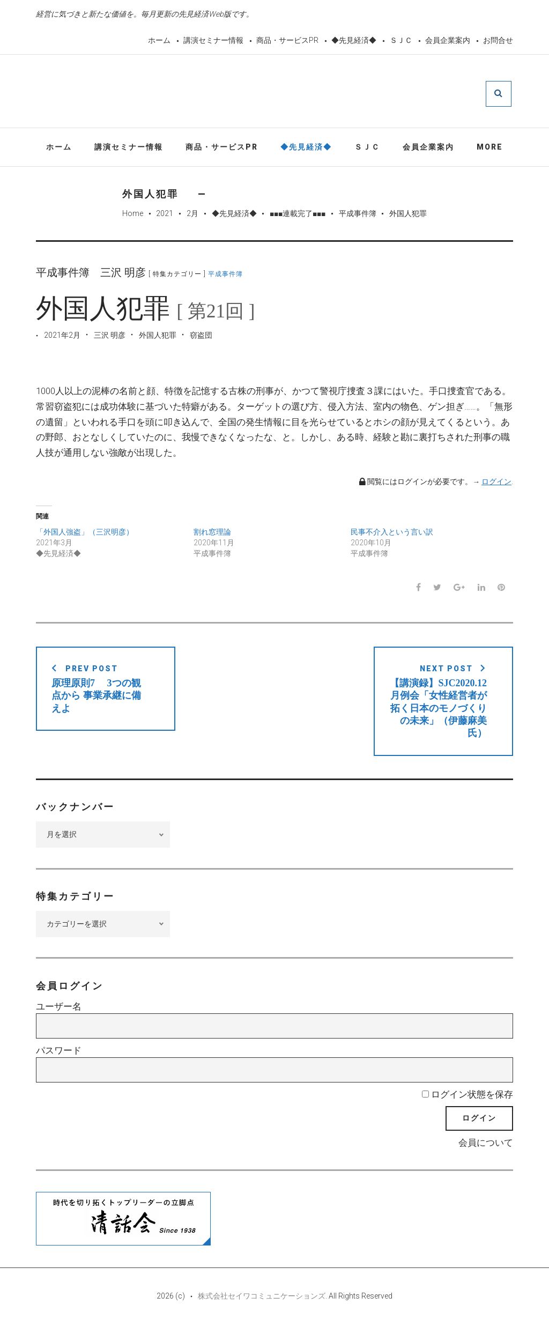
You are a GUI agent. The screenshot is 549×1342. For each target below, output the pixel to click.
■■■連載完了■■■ (297, 215)
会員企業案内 (447, 40)
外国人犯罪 (157, 337)
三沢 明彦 (109, 337)
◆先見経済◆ (353, 40)
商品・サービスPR (287, 40)
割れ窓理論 (212, 534)
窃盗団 (201, 337)
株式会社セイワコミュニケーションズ (261, 1311)
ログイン (496, 483)
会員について (485, 1157)
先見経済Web (300, 93)
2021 (164, 215)
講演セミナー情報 (213, 40)
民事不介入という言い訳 (392, 534)
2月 (192, 215)
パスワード (58, 1064)
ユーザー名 (58, 1021)
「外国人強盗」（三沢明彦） (84, 534)
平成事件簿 (357, 215)
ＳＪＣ (401, 40)
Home (132, 215)
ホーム (159, 40)
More (490, 149)
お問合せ (498, 40)
